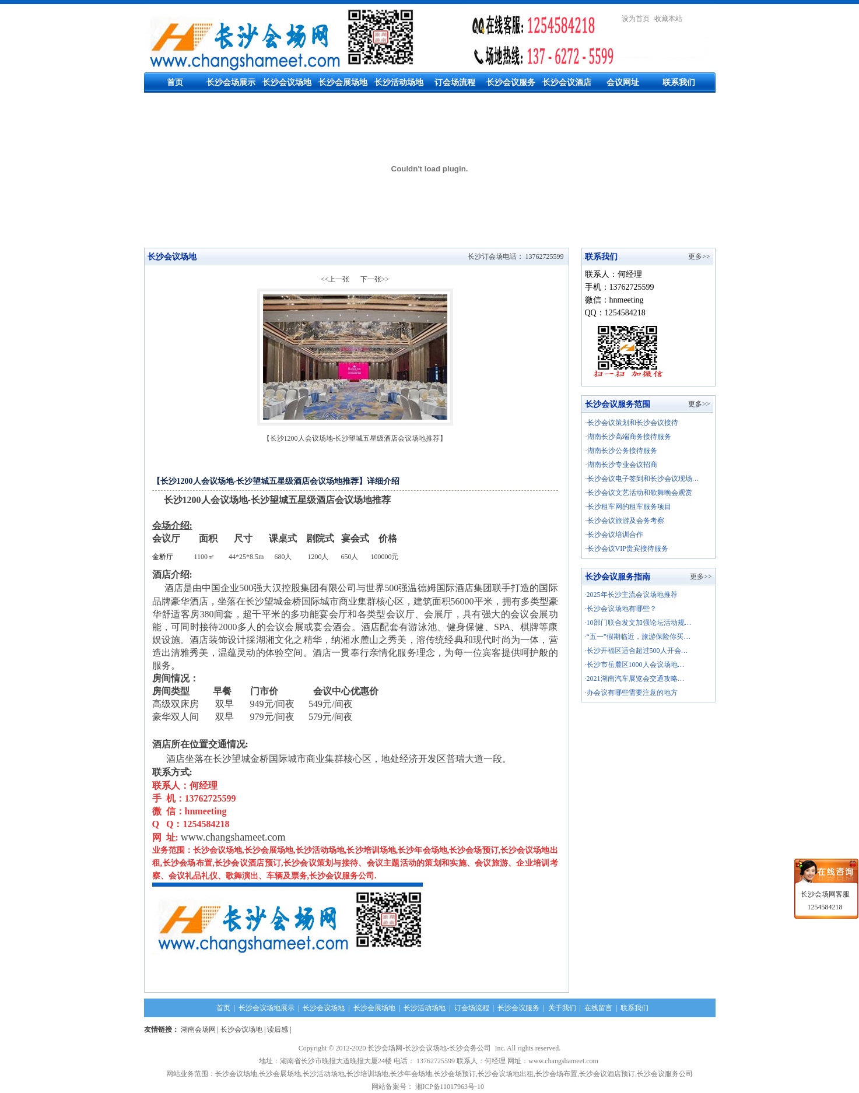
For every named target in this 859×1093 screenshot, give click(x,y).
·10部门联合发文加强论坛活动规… (638, 622)
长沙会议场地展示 (266, 1008)
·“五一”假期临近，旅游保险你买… (638, 636)
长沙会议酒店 (566, 82)
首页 (175, 82)
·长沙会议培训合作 (614, 534)
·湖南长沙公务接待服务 (621, 451)
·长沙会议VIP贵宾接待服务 (626, 548)
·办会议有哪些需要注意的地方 (631, 692)
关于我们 (562, 1008)
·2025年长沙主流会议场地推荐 (631, 595)
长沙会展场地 (342, 82)
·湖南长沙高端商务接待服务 (628, 437)
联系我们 (678, 82)
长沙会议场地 (286, 82)
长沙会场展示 (230, 82)
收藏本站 (668, 19)
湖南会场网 (198, 1029)
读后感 (277, 1029)
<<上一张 (335, 279)
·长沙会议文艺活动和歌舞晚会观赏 (638, 492)
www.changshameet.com (233, 837)
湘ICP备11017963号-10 (451, 1087)
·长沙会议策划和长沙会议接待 (631, 423)
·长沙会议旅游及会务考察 (624, 520)
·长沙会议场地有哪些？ (621, 609)
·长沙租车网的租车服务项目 (628, 506)
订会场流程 (454, 82)
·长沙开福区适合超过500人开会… (636, 650)
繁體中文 (702, 19)
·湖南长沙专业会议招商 (621, 465)
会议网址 (622, 82)
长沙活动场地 (398, 82)
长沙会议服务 (510, 82)
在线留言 (598, 1008)
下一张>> (375, 279)
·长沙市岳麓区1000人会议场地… (635, 664)
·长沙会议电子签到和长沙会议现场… (642, 479)
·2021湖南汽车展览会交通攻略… (635, 678)
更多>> (699, 256)
